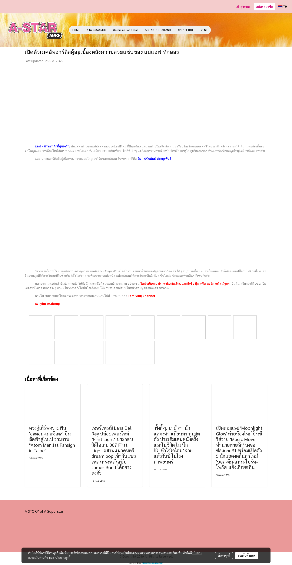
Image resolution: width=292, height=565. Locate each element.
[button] (217, 30)
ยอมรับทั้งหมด (247, 555)
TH (282, 6)
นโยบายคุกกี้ (62, 557)
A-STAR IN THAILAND (158, 30)
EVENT (203, 30)
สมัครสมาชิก (264, 6)
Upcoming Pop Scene (125, 30)
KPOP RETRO (185, 30)
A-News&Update (96, 30)
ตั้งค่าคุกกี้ (224, 555)
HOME (76, 30)
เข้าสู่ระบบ (243, 6)
